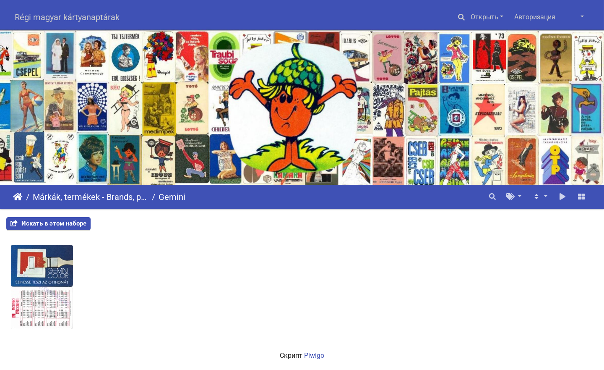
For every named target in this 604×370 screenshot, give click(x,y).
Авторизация (534, 17)
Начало (18, 197)
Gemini (172, 197)
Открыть (484, 17)
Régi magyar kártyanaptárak (67, 17)
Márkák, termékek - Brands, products (90, 197)
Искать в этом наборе (48, 223)
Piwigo (314, 356)
